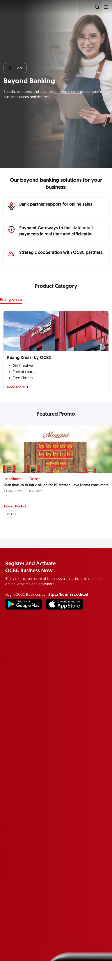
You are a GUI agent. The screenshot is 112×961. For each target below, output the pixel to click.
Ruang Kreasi (11, 299)
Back (15, 68)
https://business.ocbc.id (67, 594)
